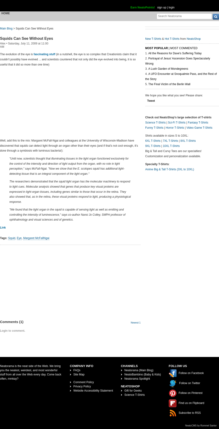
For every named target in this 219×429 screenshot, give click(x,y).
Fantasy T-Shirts (198, 122)
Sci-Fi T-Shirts (177, 122)
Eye (19, 238)
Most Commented (183, 48)
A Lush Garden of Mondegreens (168, 68)
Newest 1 (136, 322)
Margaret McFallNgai (36, 238)
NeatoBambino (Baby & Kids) (142, 374)
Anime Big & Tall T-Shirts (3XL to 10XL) (169, 169)
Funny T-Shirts (154, 127)
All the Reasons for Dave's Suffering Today (174, 53)
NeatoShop (194, 38)
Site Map (78, 374)
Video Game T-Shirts (199, 127)
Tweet (151, 100)
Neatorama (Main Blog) (138, 370)
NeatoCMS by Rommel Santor (201, 425)
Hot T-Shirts (172, 38)
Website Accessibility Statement (93, 390)
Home (5, 13)
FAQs (76, 370)
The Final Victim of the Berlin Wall (169, 84)
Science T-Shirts (155, 122)
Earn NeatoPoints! (142, 7)
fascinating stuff (44, 54)
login (171, 7)
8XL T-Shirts (188, 140)
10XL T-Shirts (171, 146)
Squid (11, 238)
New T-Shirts (153, 38)
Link (3, 227)
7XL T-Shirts (170, 140)
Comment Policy (83, 382)
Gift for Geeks (133, 390)
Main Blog (6, 28)
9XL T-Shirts (152, 146)
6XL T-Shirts (152, 140)
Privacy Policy (82, 386)
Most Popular (156, 48)
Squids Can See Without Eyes (26, 38)
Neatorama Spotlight (137, 378)
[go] (216, 17)
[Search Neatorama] (184, 16)
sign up (161, 7)
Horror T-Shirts (175, 127)
